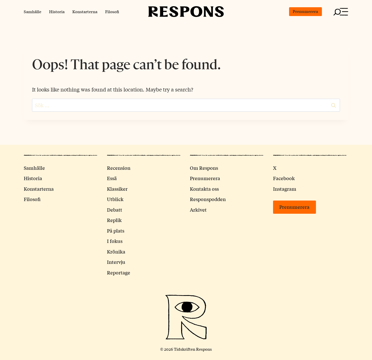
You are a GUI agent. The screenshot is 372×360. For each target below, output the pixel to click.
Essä (112, 178)
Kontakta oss (204, 188)
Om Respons (204, 167)
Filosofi (112, 11)
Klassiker (117, 188)
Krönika (116, 251)
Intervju (116, 261)
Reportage (118, 272)
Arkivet (198, 209)
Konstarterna (84, 11)
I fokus (114, 240)
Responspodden (208, 199)
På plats (115, 230)
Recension (118, 167)
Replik (114, 220)
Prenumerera (305, 11)
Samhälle (32, 11)
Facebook (284, 178)
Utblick (115, 199)
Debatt (114, 209)
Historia (57, 11)
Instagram (284, 188)
